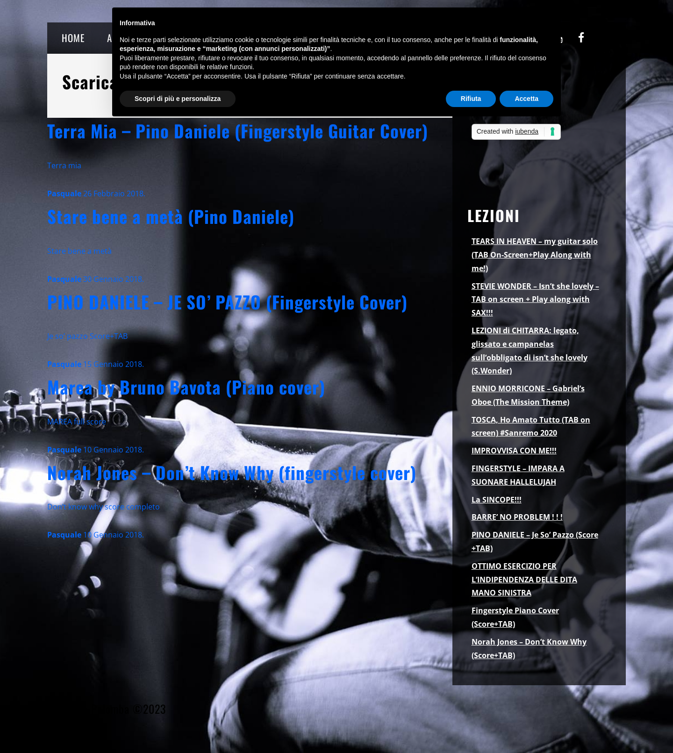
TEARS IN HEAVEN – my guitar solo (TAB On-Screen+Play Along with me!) (535, 254)
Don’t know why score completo (103, 507)
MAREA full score (76, 421)
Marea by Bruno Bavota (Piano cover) (186, 387)
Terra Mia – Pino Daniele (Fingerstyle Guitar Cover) (237, 130)
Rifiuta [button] (471, 98)
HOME (73, 37)
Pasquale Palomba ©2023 (106, 708)
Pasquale (64, 193)
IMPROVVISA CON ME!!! (514, 450)
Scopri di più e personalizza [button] (178, 98)
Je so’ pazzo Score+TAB (87, 336)
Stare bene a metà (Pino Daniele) (170, 216)
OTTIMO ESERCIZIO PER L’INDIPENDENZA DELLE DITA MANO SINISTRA (524, 579)
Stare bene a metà (79, 251)
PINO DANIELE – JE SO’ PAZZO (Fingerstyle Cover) (227, 302)
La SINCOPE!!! (497, 500)
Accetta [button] (526, 98)
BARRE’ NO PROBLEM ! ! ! (517, 517)
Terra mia (64, 165)
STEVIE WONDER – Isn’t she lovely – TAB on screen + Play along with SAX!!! (535, 299)
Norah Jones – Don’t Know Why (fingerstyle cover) (231, 472)
